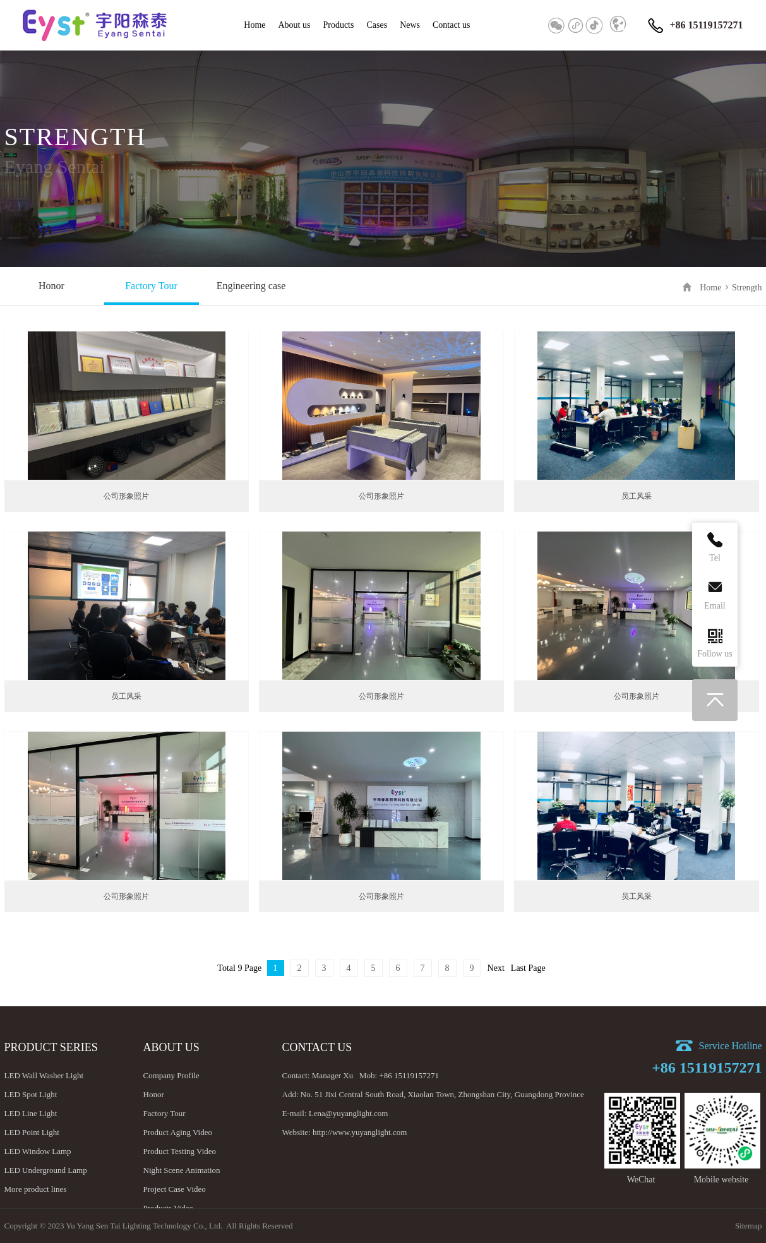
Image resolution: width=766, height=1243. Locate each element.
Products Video (168, 1208)
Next (496, 968)
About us (294, 25)
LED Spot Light (30, 1094)
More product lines (35, 1189)
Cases (376, 25)
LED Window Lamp (37, 1151)
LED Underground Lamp (45, 1170)
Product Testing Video (180, 1151)
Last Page (528, 968)
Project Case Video (174, 1189)
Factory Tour (151, 285)
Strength (747, 287)
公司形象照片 (126, 496)
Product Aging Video (177, 1132)
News (410, 25)
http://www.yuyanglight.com (360, 1132)
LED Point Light (31, 1132)
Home (254, 25)
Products (338, 25)
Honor (51, 285)
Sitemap (748, 1225)
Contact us (451, 25)
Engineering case (251, 285)
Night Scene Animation (181, 1170)
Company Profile (171, 1075)
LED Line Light (30, 1113)
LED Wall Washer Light (44, 1075)
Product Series (51, 1047)
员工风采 (636, 496)
